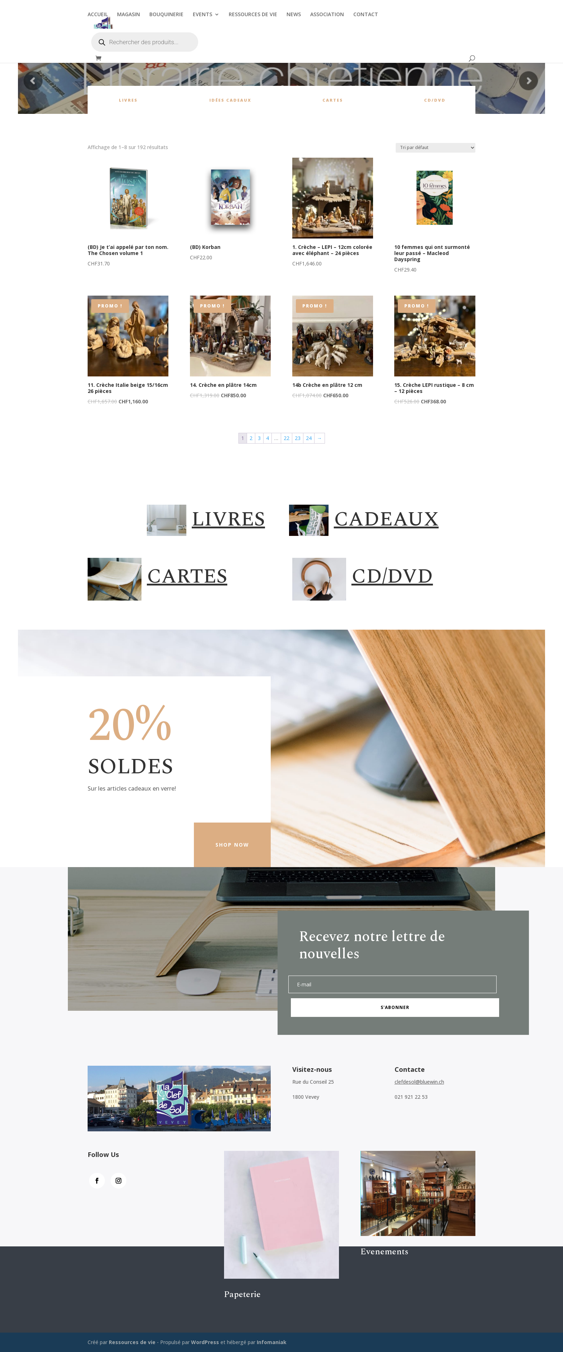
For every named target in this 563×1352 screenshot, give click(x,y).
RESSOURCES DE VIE (253, 15)
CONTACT (365, 15)
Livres (128, 100)
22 (286, 438)
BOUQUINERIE (166, 15)
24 (309, 438)
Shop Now (232, 844)
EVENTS (202, 15)
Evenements (384, 1251)
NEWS (294, 15)
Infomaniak (272, 1342)
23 (298, 438)
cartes (332, 100)
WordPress (205, 1342)
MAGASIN (128, 15)
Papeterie (242, 1294)
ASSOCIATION (327, 15)
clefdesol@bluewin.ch (419, 1081)
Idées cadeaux (230, 100)
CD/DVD (435, 100)
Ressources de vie (133, 1342)
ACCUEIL (98, 15)
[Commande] (435, 148)
